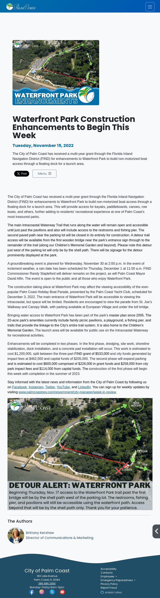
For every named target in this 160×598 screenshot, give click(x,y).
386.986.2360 (47, 583)
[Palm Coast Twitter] (52, 591)
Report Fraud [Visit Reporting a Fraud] (109, 587)
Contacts (107, 572)
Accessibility (108, 569)
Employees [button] (108, 576)
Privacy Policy (109, 584)
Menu (44, 173)
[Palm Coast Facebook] (32, 591)
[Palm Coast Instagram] (42, 591)
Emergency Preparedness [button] (117, 580)
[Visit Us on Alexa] (111, 592)
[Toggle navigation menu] (150, 6)
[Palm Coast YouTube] (62, 591)
